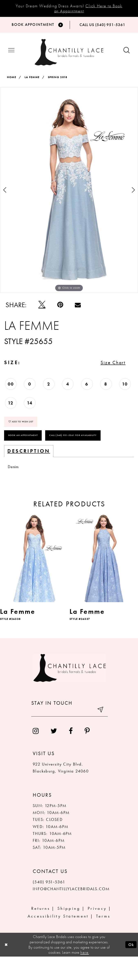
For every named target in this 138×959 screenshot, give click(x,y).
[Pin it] (60, 305)
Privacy (97, 910)
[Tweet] (42, 305)
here (84, 954)
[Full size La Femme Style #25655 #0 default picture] (69, 191)
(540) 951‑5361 (49, 884)
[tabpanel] (69, 191)
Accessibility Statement (58, 918)
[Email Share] (78, 305)
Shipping (68, 910)
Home (11, 77)
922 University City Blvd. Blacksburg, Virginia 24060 (61, 770)
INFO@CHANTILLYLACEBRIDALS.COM (71, 891)
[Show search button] (126, 51)
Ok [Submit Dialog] (131, 947)
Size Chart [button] (111, 364)
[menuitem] (36, 733)
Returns (40, 910)
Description (28, 453)
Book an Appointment (23, 437)
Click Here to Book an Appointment (88, 8)
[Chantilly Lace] (69, 53)
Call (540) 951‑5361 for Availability (73, 437)
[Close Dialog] (6, 947)
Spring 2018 (57, 77)
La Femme (32, 77)
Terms (103, 918)
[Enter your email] (69, 713)
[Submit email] (100, 713)
